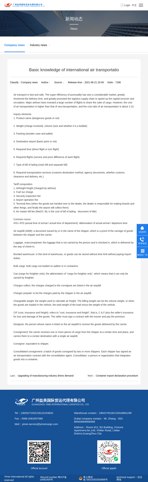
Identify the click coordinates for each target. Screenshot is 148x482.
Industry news (38, 45)
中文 (134, 5)
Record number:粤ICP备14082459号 (53, 478)
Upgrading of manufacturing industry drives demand (45, 375)
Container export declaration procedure (117, 375)
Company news (14, 45)
